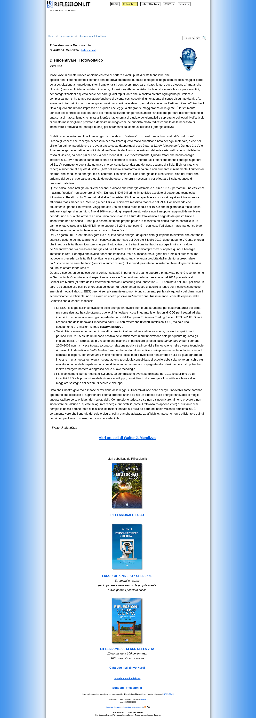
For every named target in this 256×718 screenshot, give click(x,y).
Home (51, 36)
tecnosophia (67, 36)
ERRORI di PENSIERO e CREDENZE (127, 576)
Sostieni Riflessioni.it (127, 687)
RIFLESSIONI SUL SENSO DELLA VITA (127, 649)
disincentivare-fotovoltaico (93, 36)
